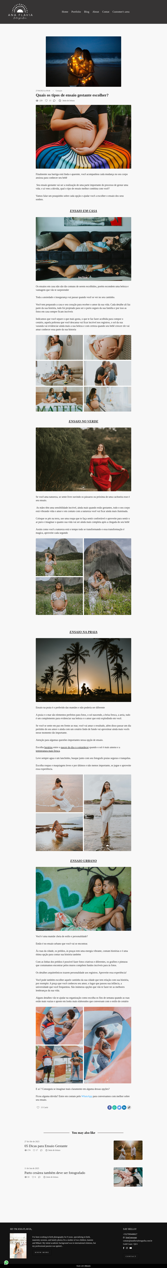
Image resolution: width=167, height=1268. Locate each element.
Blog (86, 11)
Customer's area (121, 11)
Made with (83, 1266)
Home (65, 11)
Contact (131, 1256)
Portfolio (76, 11)
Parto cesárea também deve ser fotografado (54, 1173)
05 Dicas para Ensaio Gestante (45, 1146)
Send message (131, 1238)
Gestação (59, 91)
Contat (105, 11)
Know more (42, 1252)
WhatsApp (86, 1096)
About (95, 11)
